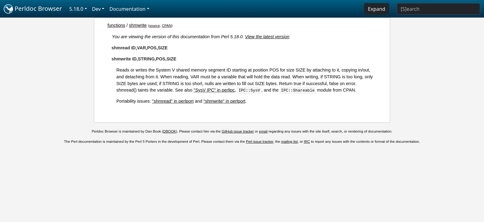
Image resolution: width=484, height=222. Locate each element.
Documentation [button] (127, 9)
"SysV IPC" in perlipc (214, 90)
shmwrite (138, 25)
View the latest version (267, 36)
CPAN (166, 25)
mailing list (289, 141)
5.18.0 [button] (76, 9)
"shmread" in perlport (173, 101)
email (263, 131)
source (154, 25)
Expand (376, 9)
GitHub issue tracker (238, 131)
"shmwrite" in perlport (224, 101)
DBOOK (169, 131)
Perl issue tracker (259, 141)
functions (116, 25)
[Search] (438, 9)
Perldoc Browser (33, 9)
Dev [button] (96, 9)
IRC (307, 141)
